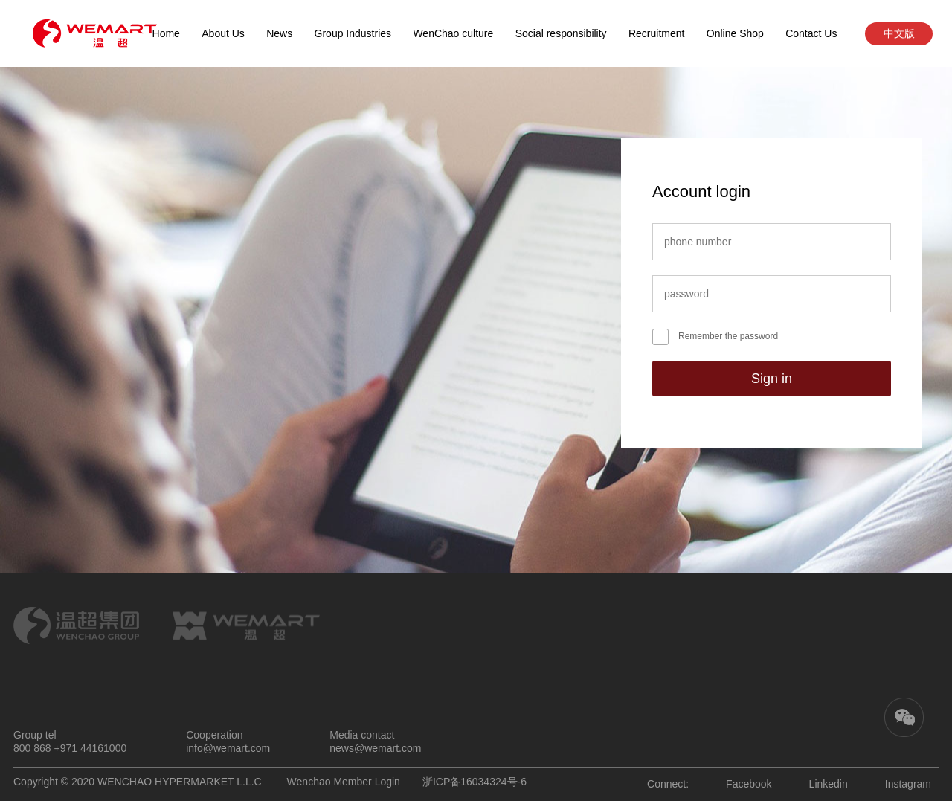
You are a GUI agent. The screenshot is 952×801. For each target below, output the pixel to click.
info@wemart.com (228, 748)
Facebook (748, 784)
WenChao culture (453, 33)
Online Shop (735, 33)
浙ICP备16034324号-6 (474, 782)
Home (166, 33)
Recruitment (656, 33)
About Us (223, 33)
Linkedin (828, 784)
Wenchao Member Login (343, 782)
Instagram (908, 784)
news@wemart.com (375, 748)
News (279, 33)
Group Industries (353, 33)
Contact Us (811, 33)
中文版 (899, 33)
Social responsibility (561, 33)
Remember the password (728, 336)
